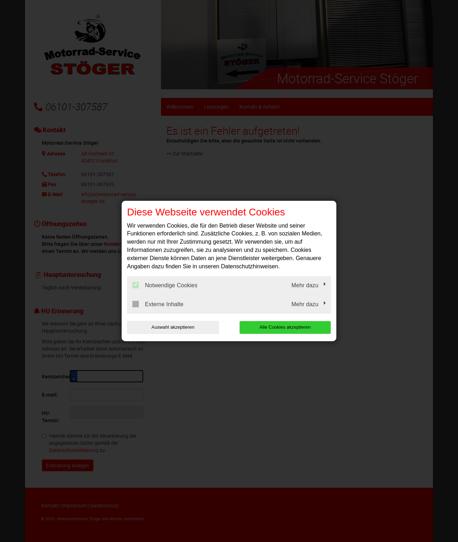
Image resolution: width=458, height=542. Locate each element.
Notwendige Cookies (165, 285)
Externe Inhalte (158, 304)
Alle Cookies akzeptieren (285, 327)
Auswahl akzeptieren (172, 327)
